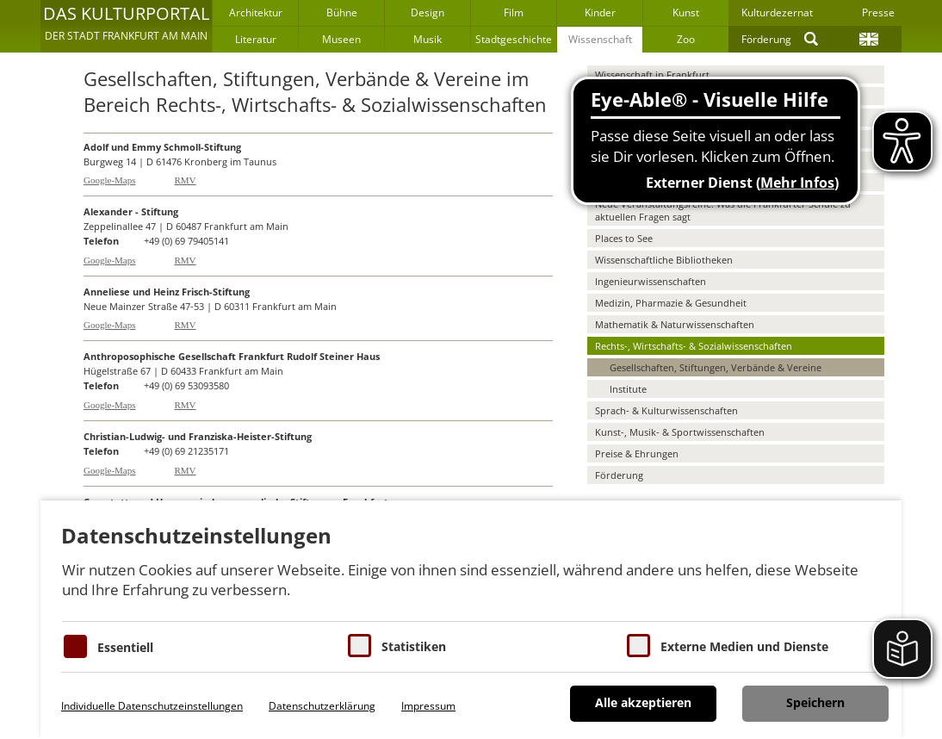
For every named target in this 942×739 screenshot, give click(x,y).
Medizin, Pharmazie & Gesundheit (671, 302)
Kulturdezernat (777, 12)
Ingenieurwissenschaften (650, 281)
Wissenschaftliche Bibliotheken (664, 259)
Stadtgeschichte (513, 39)
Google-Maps (110, 180)
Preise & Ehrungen (637, 453)
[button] (126, 26)
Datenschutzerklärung (322, 706)
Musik (427, 39)
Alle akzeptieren (643, 702)
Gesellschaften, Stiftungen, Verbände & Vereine (715, 367)
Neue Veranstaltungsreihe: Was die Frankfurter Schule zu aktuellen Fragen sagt (723, 210)
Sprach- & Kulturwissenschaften (666, 410)
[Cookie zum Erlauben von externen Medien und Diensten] (638, 645)
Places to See (624, 238)
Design (427, 12)
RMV (185, 180)
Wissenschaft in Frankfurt (652, 74)
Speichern (815, 702)
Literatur (255, 39)
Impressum (428, 706)
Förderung (766, 39)
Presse (878, 12)
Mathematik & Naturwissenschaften (674, 324)
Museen (341, 39)
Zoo (686, 39)
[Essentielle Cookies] (75, 646)
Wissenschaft (600, 39)
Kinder (600, 12)
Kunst (685, 12)
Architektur (255, 12)
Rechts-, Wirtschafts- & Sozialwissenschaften (693, 345)
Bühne (341, 12)
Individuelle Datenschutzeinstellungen (152, 706)
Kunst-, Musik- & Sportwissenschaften (680, 431)
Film (514, 12)
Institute (628, 388)
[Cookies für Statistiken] (359, 645)
